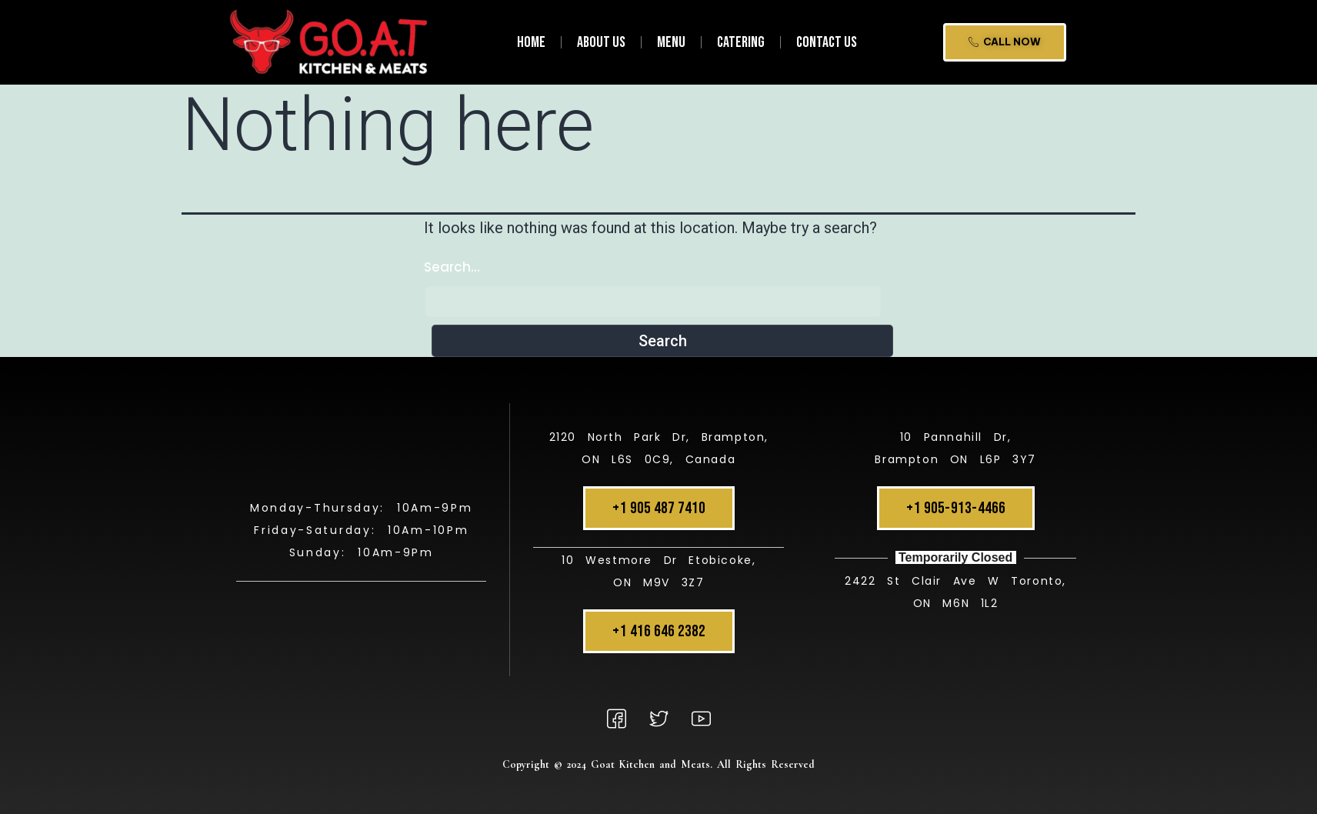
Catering (741, 42)
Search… (452, 267)
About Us (601, 42)
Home (531, 42)
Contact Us (826, 42)
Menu (671, 42)
